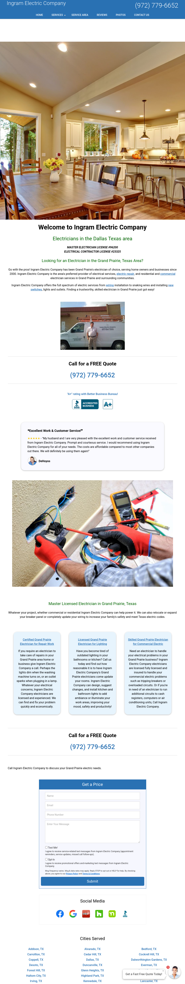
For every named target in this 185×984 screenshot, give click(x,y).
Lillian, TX (36, 963)
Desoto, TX (36, 942)
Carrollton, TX (36, 931)
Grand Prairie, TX (149, 947)
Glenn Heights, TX (92, 947)
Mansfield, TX (92, 963)
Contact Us (141, 15)
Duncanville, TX (92, 942)
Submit (92, 858)
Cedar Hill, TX (92, 931)
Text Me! (53, 824)
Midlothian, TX (149, 963)
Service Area (79, 15)
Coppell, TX (36, 937)
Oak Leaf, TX (92, 969)
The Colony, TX (36, 979)
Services (58, 16)
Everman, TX (149, 942)
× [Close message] (163, 971)
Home (39, 15)
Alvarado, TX (92, 926)
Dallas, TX (92, 937)
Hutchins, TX (149, 953)
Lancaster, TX (149, 958)
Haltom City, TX (36, 953)
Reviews (102, 15)
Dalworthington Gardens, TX (149, 937)
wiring (110, 262)
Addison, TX (36, 926)
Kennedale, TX (92, 958)
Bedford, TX (148, 926)
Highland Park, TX (92, 953)
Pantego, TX (36, 974)
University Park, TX (92, 979)
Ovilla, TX (149, 969)
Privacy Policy (72, 851)
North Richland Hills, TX (36, 969)
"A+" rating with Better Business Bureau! (92, 371)
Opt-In (51, 836)
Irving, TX (36, 958)
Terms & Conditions (91, 851)
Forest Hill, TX (36, 947)
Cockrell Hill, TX (149, 931)
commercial (168, 251)
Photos (121, 15)
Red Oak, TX (92, 974)
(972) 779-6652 (156, 5)
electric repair (125, 251)
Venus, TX (149, 979)
